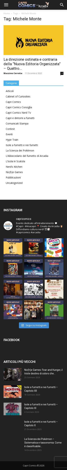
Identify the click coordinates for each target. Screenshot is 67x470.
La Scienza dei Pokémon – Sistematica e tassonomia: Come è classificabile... (43, 443)
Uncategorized (14, 183)
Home (7, 13)
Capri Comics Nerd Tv (18, 112)
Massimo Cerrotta (13, 73)
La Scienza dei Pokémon (20, 150)
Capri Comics (13, 102)
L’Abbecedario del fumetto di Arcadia (27, 156)
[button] (6, 5)
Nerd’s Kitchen (14, 166)
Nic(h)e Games (14, 172)
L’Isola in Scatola (15, 161)
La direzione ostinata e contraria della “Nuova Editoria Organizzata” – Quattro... (32, 64)
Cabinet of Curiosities (18, 96)
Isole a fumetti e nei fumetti (22, 145)
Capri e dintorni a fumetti (20, 118)
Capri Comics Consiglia (19, 107)
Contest (10, 129)
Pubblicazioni (13, 177)
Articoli (10, 91)
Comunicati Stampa (17, 123)
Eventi (9, 134)
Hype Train (12, 139)
